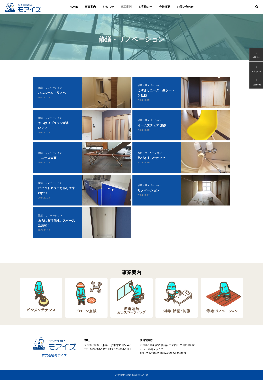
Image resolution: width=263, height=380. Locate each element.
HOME (74, 6)
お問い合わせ (185, 6)
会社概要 (164, 6)
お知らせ (108, 6)
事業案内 (90, 6)
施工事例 (126, 6)
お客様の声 (145, 6)
